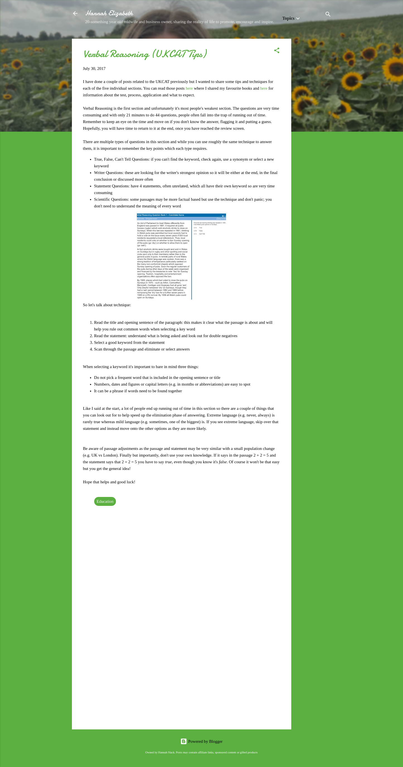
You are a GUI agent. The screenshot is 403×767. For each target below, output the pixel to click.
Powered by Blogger (201, 741)
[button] (276, 51)
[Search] (328, 15)
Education (105, 501)
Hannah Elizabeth (109, 13)
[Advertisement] (313, 122)
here (189, 88)
